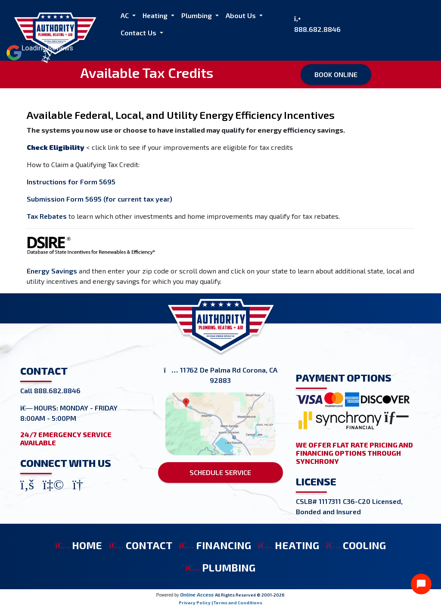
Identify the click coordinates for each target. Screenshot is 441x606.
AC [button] (125, 15)
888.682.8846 (317, 29)
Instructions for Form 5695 (71, 181)
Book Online (335, 74)
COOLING (356, 545)
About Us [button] (242, 15)
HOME (78, 545)
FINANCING (215, 545)
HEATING (288, 545)
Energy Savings (52, 271)
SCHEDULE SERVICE (220, 472)
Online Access (197, 594)
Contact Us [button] (139, 32)
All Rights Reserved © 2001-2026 (250, 594)
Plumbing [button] (197, 15)
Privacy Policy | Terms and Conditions (220, 602)
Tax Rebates (47, 216)
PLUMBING (221, 567)
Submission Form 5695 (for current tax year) (99, 199)
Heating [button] (156, 15)
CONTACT (140, 545)
